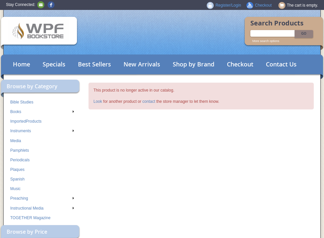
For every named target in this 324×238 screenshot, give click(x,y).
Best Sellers (94, 64)
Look (97, 101)
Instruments (42, 131)
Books (42, 111)
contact (148, 101)
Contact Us (281, 64)
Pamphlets (19, 150)
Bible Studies (21, 102)
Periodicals (20, 160)
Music (15, 188)
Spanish (17, 179)
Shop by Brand (193, 64)
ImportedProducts (26, 121)
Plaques (17, 169)
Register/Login (228, 5)
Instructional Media (42, 208)
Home (21, 64)
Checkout (240, 64)
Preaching (42, 198)
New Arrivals (142, 64)
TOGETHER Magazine (30, 218)
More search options (265, 41)
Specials (54, 64)
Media (15, 141)
